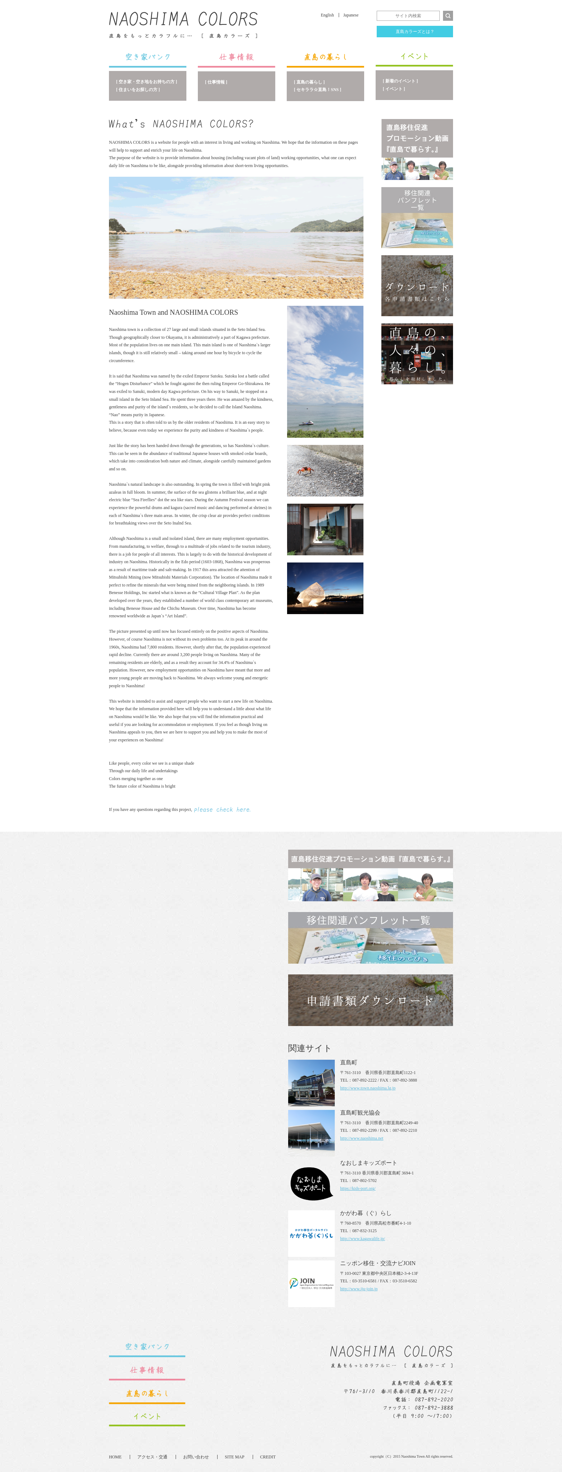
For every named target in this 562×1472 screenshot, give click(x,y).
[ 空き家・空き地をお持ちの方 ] (146, 81)
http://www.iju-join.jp (359, 1288)
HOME (115, 1456)
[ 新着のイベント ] (400, 81)
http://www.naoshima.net (362, 1138)
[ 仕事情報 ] (216, 82)
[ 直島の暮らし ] (309, 82)
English (327, 15)
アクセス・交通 (152, 1456)
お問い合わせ (196, 1456)
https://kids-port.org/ (358, 1188)
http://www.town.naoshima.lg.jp (368, 1088)
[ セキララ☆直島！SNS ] (317, 89)
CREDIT (268, 1456)
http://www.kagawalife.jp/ (362, 1238)
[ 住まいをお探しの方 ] (138, 89)
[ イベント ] (394, 88)
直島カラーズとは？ (415, 31)
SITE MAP (234, 1456)
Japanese (351, 15)
